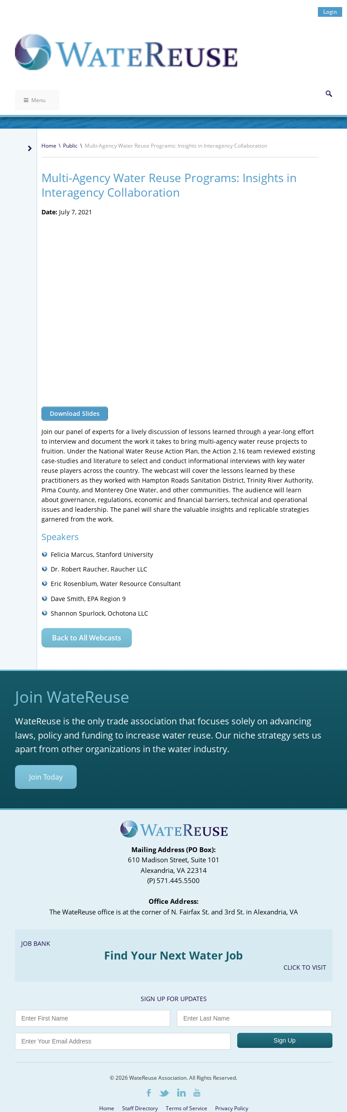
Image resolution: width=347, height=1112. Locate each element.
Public (70, 145)
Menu (34, 100)
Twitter (164, 1096)
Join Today (46, 780)
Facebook (149, 1096)
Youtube (197, 1096)
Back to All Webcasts (86, 638)
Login (330, 11)
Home (48, 145)
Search (328, 93)
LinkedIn (181, 1096)
